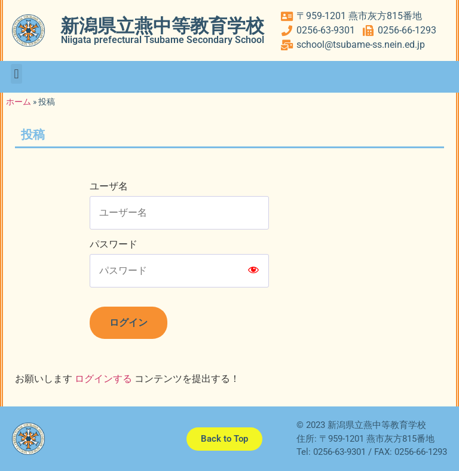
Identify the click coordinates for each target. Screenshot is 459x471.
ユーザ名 (109, 186)
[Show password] (253, 271)
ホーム (18, 101)
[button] (16, 74)
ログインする (103, 378)
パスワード (113, 244)
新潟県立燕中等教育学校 (162, 26)
